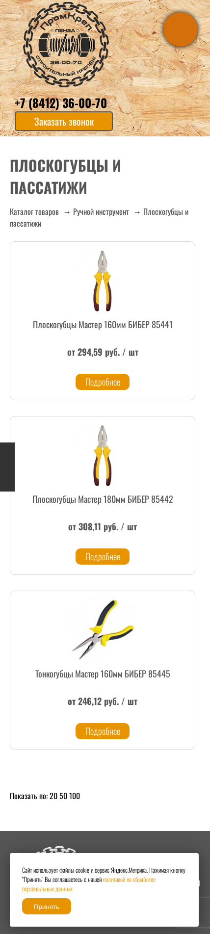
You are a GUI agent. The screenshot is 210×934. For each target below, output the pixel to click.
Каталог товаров (34, 211)
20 (53, 796)
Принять (46, 906)
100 (74, 796)
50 (63, 796)
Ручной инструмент (101, 211)
